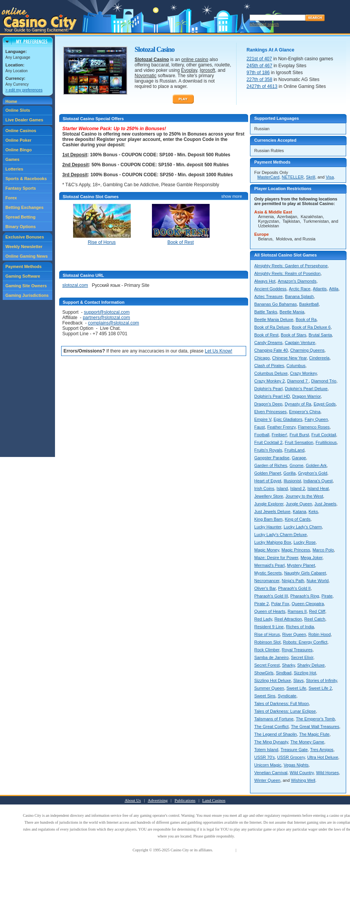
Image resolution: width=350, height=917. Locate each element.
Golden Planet (267, 473)
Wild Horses (327, 772)
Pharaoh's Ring (304, 596)
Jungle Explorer (268, 504)
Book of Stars (293, 335)
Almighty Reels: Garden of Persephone (291, 265)
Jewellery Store (268, 496)
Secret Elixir (302, 657)
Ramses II (297, 611)
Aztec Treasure (268, 296)
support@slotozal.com (107, 312)
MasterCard (268, 177)
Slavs (298, 680)
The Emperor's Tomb (315, 719)
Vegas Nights (295, 765)
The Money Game (307, 742)
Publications (185, 800)
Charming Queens (307, 350)
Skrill (310, 177)
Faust (259, 427)
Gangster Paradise (272, 457)
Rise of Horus (267, 634)
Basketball (309, 304)
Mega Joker (311, 557)
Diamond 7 (298, 381)
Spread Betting (20, 217)
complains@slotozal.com (113, 323)
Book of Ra (306, 319)
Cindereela (319, 358)
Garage (299, 457)
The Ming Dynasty (271, 742)
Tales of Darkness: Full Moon (281, 703)
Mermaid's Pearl (269, 565)
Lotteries (14, 169)
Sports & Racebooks (26, 178)
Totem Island (266, 749)
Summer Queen (269, 688)
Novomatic (146, 75)
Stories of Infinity (321, 680)
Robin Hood (319, 634)
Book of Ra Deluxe (272, 327)
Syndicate (287, 696)
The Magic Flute (314, 734)
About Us (133, 800)
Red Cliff (317, 611)
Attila (333, 288)
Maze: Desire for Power (276, 557)
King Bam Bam (268, 519)
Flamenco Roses (314, 427)
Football (261, 434)
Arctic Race (299, 288)
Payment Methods (23, 266)
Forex (11, 197)
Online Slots (17, 110)
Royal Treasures (297, 649)
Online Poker (18, 140)
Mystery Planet (301, 565)
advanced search (264, 24)
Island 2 (297, 488)
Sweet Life (296, 688)
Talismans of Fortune (273, 719)
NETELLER (293, 177)
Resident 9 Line (268, 626)
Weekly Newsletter (23, 246)
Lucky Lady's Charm (302, 527)
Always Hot (264, 281)
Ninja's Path (293, 580)
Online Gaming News (26, 256)
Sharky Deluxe (311, 665)
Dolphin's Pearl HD (272, 396)
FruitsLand (295, 450)
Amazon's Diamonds (297, 281)
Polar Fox (280, 603)
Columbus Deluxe (271, 373)
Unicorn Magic (267, 765)
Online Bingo (18, 149)
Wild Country (301, 772)
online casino (194, 59)
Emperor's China (305, 411)
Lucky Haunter (267, 527)
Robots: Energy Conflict (305, 642)
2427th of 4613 (262, 86)
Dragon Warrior (306, 396)
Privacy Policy (248, 850)
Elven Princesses (270, 411)
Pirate (327, 596)
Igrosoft (207, 70)
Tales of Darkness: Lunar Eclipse (285, 711)
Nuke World (317, 580)
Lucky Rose (304, 542)
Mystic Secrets (268, 573)
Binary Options (20, 226)
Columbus (296, 365)
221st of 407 (259, 58)
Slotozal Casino (152, 59)
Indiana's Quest (318, 480)
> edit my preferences (23, 90)
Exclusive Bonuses (24, 237)
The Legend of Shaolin (275, 734)
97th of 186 (258, 72)
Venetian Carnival (270, 772)
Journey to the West (304, 496)
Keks (313, 511)
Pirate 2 (261, 603)
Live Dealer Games (24, 120)
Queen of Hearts (269, 611)
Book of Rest (266, 335)
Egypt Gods (324, 404)
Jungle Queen (299, 504)
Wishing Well (303, 780)
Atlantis (320, 288)
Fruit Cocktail (324, 434)
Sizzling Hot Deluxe (272, 680)
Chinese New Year (289, 358)
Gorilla (289, 473)
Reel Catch (314, 619)
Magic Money (266, 550)
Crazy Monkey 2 (269, 381)
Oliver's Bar (265, 588)
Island (282, 488)
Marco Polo (323, 550)
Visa (330, 177)
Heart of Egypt (267, 480)
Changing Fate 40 (271, 350)
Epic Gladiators (287, 419)
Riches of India (300, 626)
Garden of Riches (270, 465)
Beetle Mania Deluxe (273, 319)
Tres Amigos (321, 749)
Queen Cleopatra (308, 603)
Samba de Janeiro (271, 657)
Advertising (158, 800)
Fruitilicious (326, 442)
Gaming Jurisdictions (26, 295)
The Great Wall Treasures (315, 726)
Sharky (288, 665)
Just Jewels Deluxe (272, 511)
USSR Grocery (291, 757)
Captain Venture (300, 342)
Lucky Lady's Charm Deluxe (280, 534)
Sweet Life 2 (320, 688)
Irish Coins (264, 488)
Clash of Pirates (269, 365)
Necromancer (266, 580)
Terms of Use (224, 850)
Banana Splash (299, 296)
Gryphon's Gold (312, 473)
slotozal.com (75, 285)
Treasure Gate (294, 749)
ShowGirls (263, 672)
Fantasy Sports (20, 188)
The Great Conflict (271, 726)
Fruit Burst (299, 434)
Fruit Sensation (299, 442)
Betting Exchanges (24, 207)
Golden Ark (316, 465)
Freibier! (279, 434)
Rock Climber (266, 649)
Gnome (296, 465)
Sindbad (283, 672)
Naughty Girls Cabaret (305, 573)
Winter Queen (267, 780)
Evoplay (189, 70)
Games (12, 159)
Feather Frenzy (281, 427)
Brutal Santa (320, 335)
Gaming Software (22, 276)
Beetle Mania (292, 312)
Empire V (262, 419)
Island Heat (318, 488)
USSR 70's (264, 757)
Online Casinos (20, 130)
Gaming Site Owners (26, 285)
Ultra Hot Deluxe (322, 757)
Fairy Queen (316, 419)
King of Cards (298, 519)
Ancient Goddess (270, 288)
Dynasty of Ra (298, 404)
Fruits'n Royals (268, 450)
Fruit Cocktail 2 (268, 442)
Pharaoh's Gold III (271, 596)
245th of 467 (259, 65)
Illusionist (292, 480)
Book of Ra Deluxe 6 (311, 327)
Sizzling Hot (305, 672)
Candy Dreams (268, 342)
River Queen (294, 634)
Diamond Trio (323, 381)
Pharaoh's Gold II (294, 588)
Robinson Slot (267, 642)
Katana (299, 511)
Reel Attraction (288, 619)
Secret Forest (267, 665)
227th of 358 (259, 79)
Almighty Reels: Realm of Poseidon (287, 273)
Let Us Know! (218, 351)
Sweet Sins (264, 696)
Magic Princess (296, 550)
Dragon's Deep (268, 404)
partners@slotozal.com (106, 317)
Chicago (262, 358)
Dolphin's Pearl (268, 388)
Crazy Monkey (303, 373)
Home (11, 101)
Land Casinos (213, 800)
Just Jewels (326, 504)
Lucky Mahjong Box (272, 542)
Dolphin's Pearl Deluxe (306, 388)
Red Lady (263, 619)
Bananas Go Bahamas (275, 304)
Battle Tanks (265, 312)
